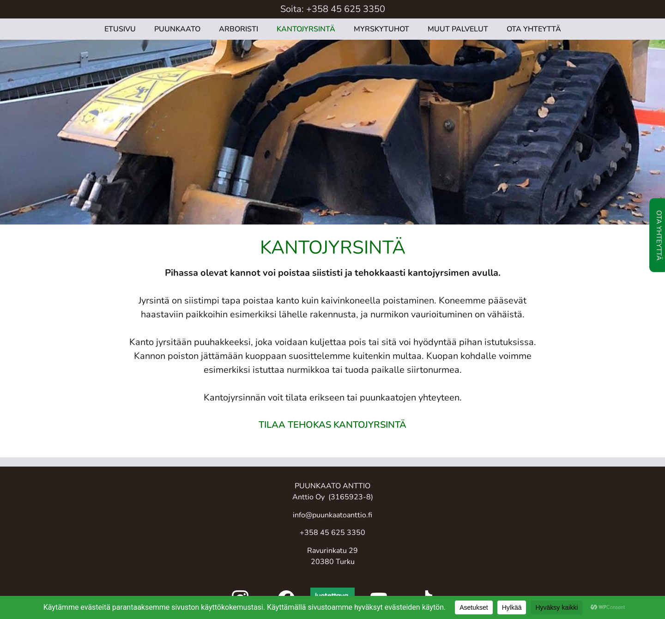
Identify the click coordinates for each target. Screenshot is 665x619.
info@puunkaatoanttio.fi (332, 515)
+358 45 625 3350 (345, 9)
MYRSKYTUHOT (381, 29)
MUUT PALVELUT (458, 29)
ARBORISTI (238, 29)
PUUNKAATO (177, 29)
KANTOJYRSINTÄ (306, 29)
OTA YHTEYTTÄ (534, 29)
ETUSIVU (120, 29)
